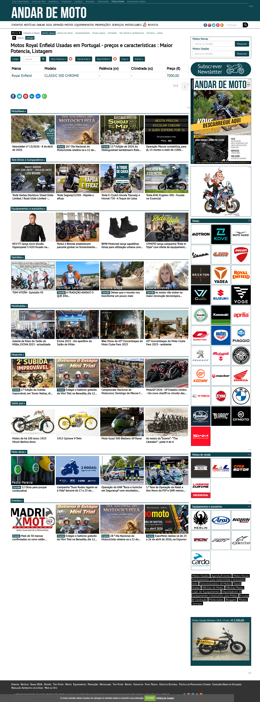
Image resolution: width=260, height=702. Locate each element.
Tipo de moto (83, 59)
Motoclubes (133, 24)
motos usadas (48, 32)
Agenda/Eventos (221, 576)
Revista (153, 24)
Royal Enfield (103, 59)
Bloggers (231, 599)
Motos (69, 24)
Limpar (15, 59)
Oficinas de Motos (213, 587)
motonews (112, 32)
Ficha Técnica (151, 684)
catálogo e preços (31, 32)
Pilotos (243, 599)
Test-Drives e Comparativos (28, 160)
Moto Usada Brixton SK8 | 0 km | (220, 639)
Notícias (30, 24)
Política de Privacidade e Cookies (194, 684)
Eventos (17, 24)
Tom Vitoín (58, 684)
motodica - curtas (154, 32)
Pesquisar (242, 43)
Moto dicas (18, 452)
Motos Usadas (200, 576)
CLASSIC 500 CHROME (61, 75)
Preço (125, 59)
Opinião (58, 24)
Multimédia (19, 306)
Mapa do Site (51, 687)
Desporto (17, 354)
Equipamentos (84, 24)
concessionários (82, 32)
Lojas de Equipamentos (206, 591)
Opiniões (17, 257)
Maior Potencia (58, 59)
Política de (165, 697)
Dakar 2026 (44, 24)
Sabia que (18, 403)
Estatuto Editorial (168, 684)
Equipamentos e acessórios (28, 208)
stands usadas (98, 32)
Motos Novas (241, 576)
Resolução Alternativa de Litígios (27, 687)
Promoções (103, 24)
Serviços (118, 24)
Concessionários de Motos (215, 583)
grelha (21, 37)
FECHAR (150, 697)
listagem (30, 37)
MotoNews (18, 111)
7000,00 (173, 75)
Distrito (139, 59)
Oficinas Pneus (234, 587)
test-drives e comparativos (131, 32)
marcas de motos (65, 32)
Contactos (138, 684)
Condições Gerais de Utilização (226, 684)
